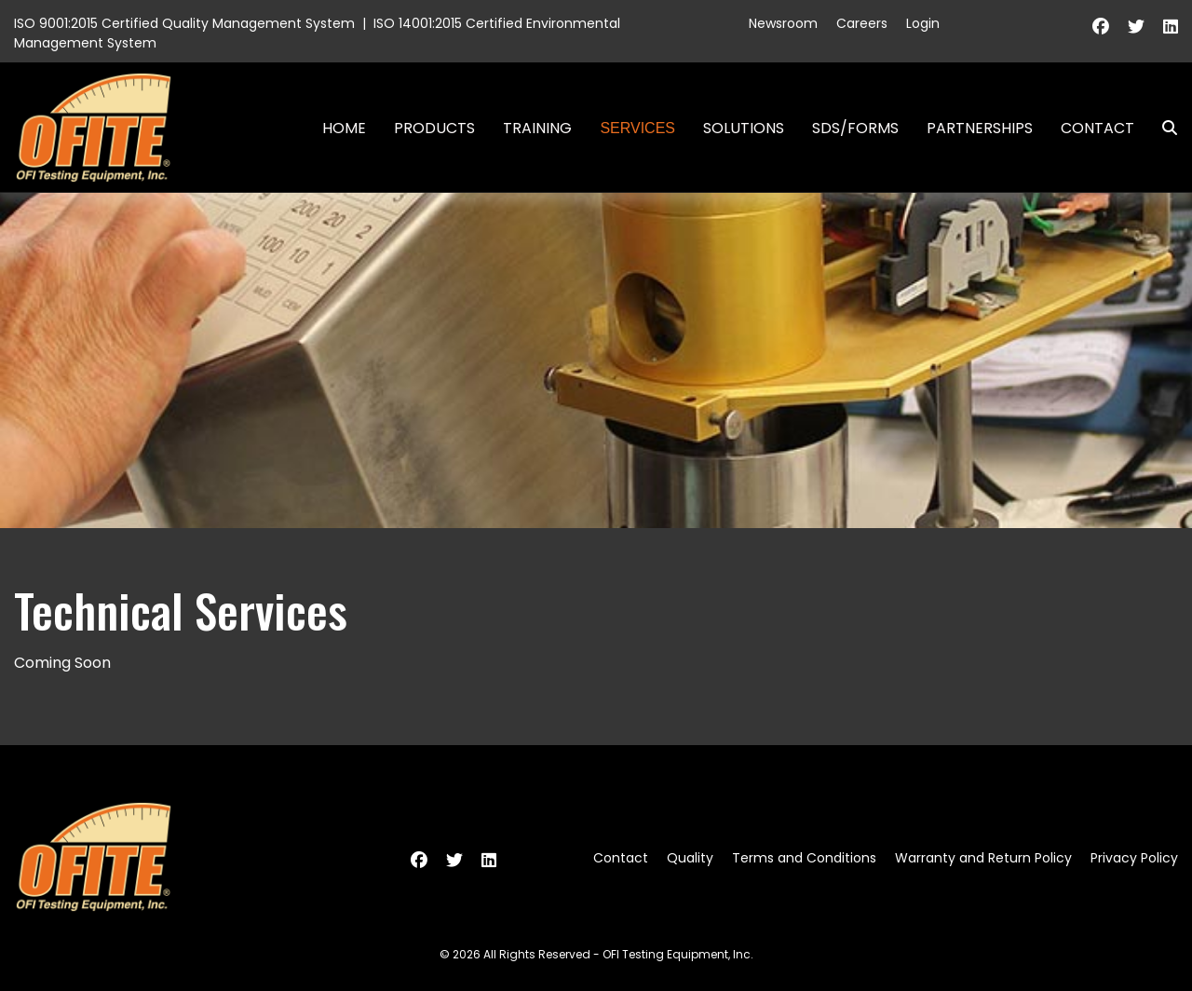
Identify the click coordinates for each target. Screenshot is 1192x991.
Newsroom (783, 23)
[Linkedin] (1170, 26)
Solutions (743, 128)
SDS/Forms (855, 128)
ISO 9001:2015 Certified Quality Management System (184, 23)
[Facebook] (1100, 26)
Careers (861, 23)
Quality (690, 857)
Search (1162, 128)
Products (434, 128)
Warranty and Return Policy (983, 857)
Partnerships (980, 128)
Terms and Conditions (804, 857)
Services (637, 128)
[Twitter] (1136, 26)
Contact (1097, 128)
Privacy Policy (1134, 857)
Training (537, 128)
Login (923, 23)
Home (344, 128)
